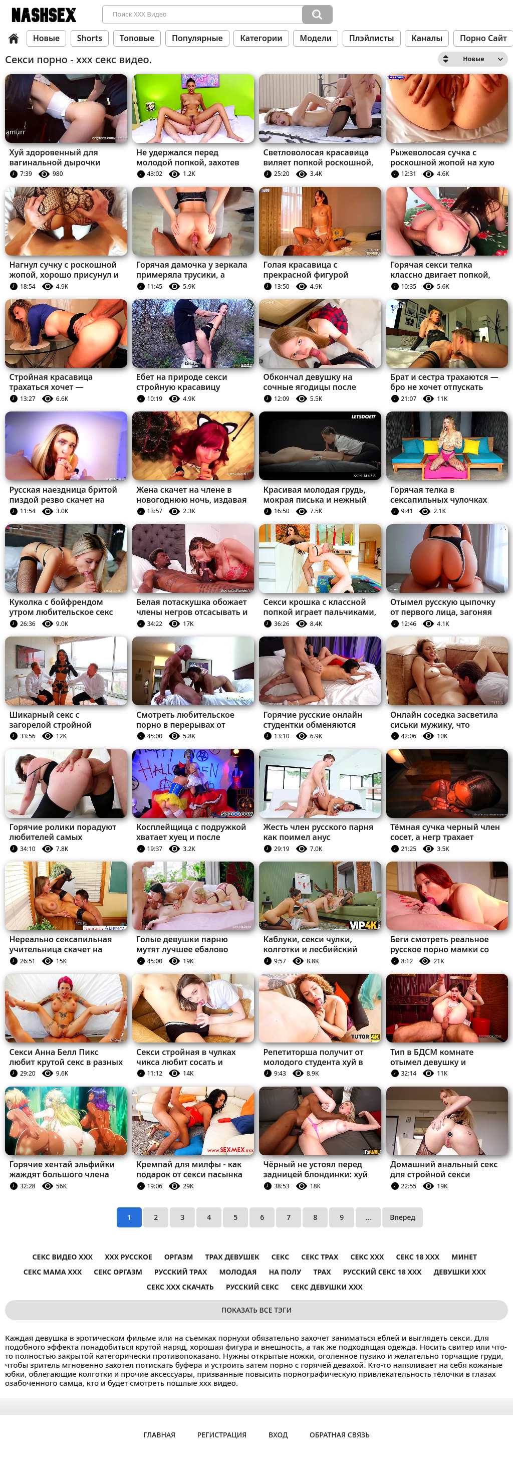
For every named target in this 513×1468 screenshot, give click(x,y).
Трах (322, 1272)
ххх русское (128, 1257)
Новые (46, 38)
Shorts (89, 38)
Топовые (137, 38)
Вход (278, 1434)
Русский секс (252, 1287)
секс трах (319, 1257)
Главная (13, 38)
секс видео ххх (63, 1257)
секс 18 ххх (417, 1257)
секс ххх (367, 1257)
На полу (285, 1272)
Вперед (402, 1217)
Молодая (237, 1272)
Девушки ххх (459, 1272)
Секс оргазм (118, 1272)
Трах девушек (232, 1257)
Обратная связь (340, 1434)
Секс (280, 1257)
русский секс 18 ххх (382, 1272)
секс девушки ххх (327, 1287)
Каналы (426, 38)
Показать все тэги (256, 1310)
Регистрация (222, 1434)
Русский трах (180, 1272)
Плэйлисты (371, 38)
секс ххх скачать (180, 1287)
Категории (261, 38)
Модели (316, 38)
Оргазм (178, 1257)
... (368, 1217)
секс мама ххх (53, 1272)
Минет (464, 1257)
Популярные (197, 38)
